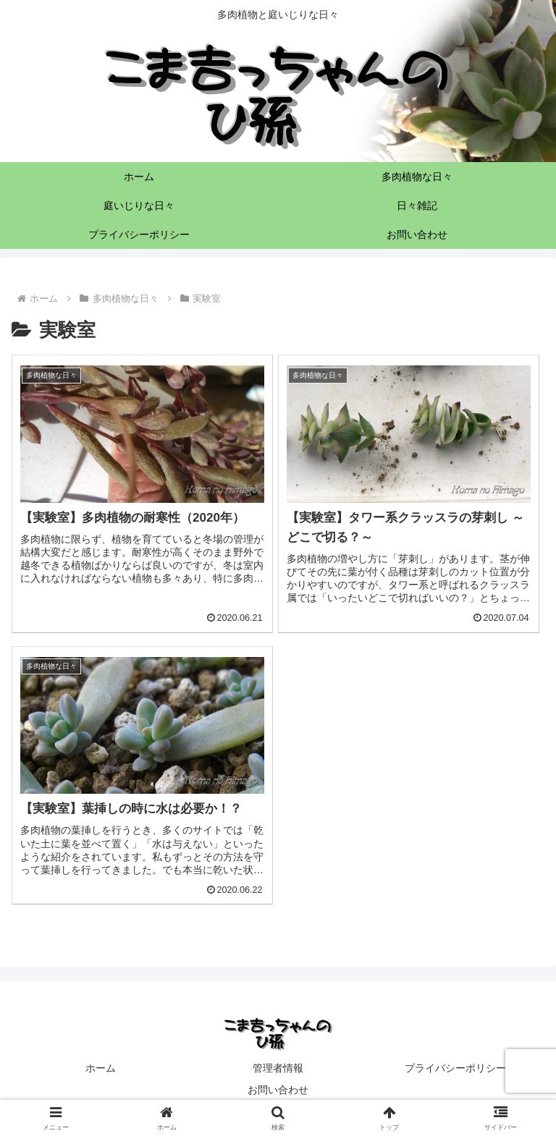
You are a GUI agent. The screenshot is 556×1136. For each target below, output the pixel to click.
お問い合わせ (278, 1089)
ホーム (100, 1068)
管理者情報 (278, 1068)
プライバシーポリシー (455, 1068)
